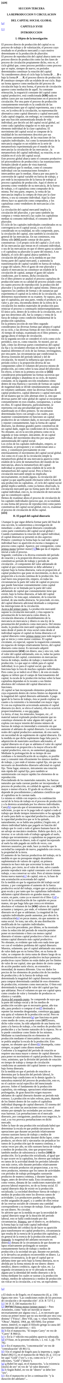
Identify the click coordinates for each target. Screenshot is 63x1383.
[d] (55, 897)
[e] (17, 918)
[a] (2, 23)
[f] (40, 1008)
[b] (9, 807)
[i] (9, 1242)
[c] (25, 876)
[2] (34, 549)
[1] (3, 29)
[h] (38, 1044)
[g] (32, 1017)
